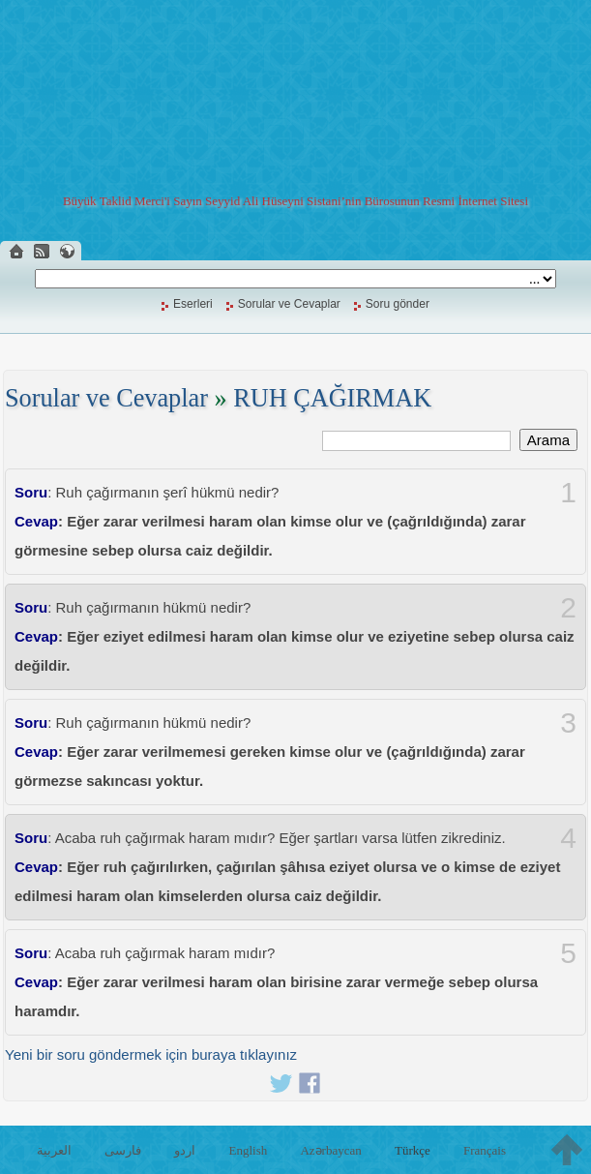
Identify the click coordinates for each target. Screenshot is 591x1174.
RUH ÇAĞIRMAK (332, 398)
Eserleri (193, 304)
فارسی (122, 1150)
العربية (54, 1150)
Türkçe (412, 1150)
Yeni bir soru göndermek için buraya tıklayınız (151, 1054)
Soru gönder (397, 304)
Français (484, 1150)
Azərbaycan (330, 1150)
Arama (548, 440)
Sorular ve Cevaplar (289, 304)
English (248, 1150)
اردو (184, 1150)
